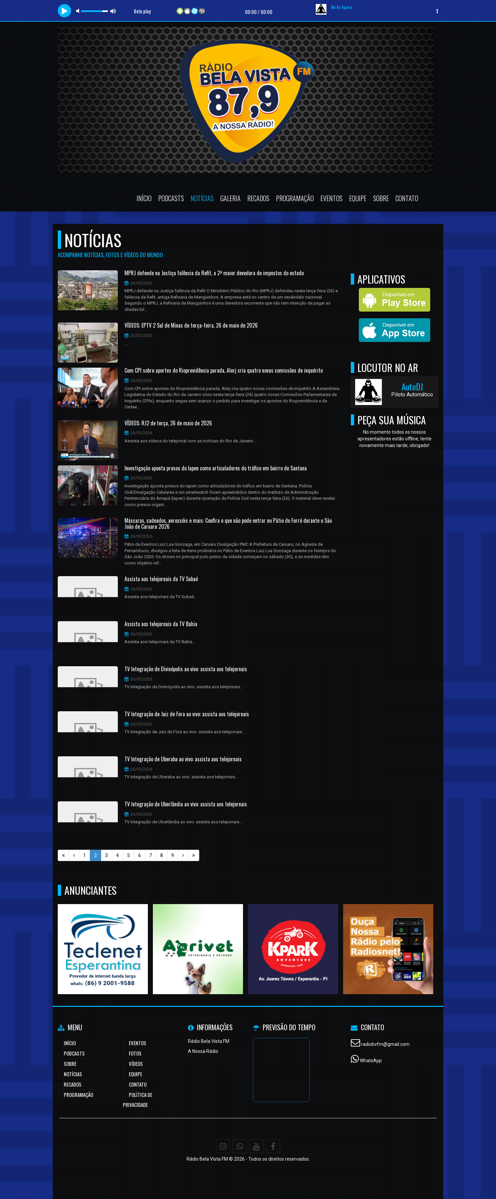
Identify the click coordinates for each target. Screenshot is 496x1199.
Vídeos (136, 1063)
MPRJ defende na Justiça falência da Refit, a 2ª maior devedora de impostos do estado (214, 273)
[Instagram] (223, 1146)
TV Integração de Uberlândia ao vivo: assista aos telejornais (186, 804)
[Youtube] (256, 1146)
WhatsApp (371, 1060)
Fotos (135, 1053)
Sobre (381, 198)
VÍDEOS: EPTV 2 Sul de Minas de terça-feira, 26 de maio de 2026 (191, 326)
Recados (258, 198)
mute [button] (79, 10)
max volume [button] (113, 10)
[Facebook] (273, 1146)
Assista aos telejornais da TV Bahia (161, 624)
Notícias (202, 198)
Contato (407, 198)
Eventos (331, 198)
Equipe (357, 198)
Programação (295, 198)
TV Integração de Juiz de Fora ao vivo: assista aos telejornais (187, 714)
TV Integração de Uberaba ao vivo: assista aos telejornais (183, 759)
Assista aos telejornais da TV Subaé (161, 579)
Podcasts (171, 198)
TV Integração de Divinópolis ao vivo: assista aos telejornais (186, 669)
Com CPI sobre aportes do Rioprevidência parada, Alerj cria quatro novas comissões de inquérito (224, 371)
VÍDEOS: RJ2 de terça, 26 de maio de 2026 (168, 423)
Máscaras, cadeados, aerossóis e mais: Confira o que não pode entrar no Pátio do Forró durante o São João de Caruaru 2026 (228, 523)
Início (144, 198)
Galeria (230, 198)
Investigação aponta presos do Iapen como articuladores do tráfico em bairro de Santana (216, 468)
